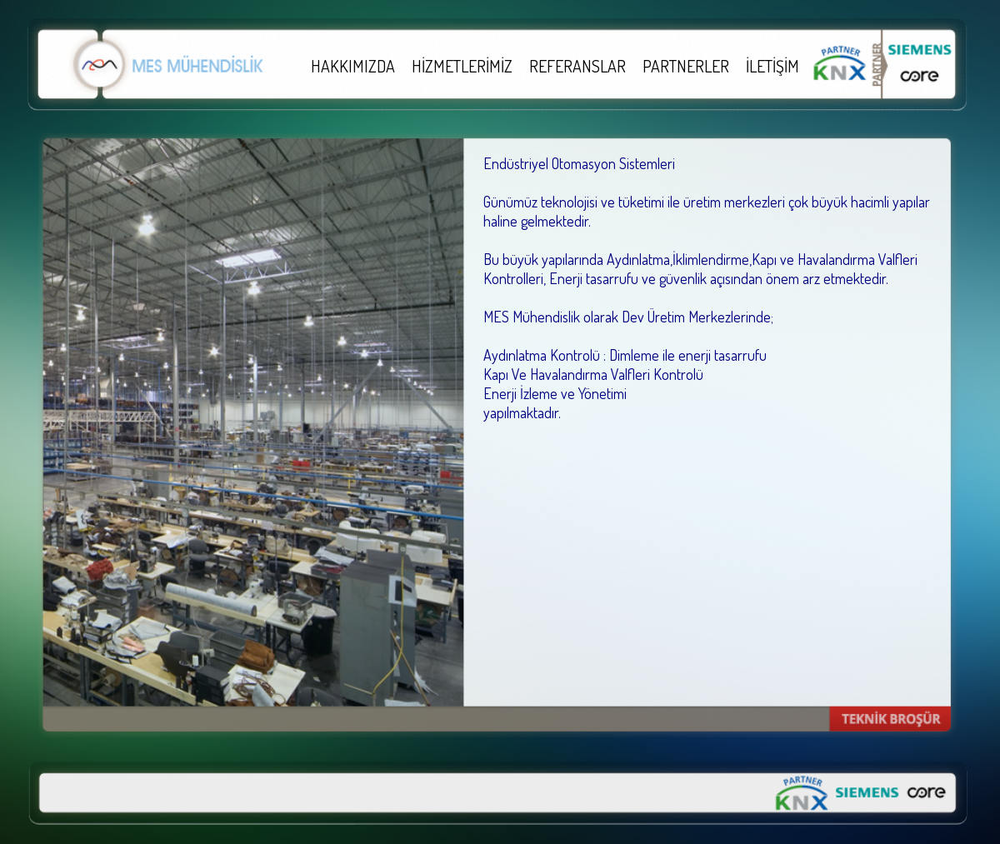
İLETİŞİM (772, 66)
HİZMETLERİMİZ (462, 66)
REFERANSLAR (577, 66)
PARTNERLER (685, 66)
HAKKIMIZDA (353, 66)
